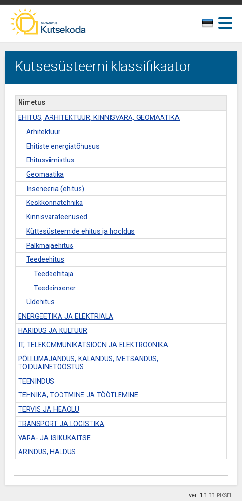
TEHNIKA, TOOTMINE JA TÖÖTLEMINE (78, 395)
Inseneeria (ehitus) (55, 189)
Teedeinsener (55, 288)
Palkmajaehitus (49, 246)
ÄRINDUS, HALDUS (47, 452)
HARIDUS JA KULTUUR (52, 331)
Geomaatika (45, 175)
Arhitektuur (43, 132)
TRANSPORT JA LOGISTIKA (61, 424)
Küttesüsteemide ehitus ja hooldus (80, 231)
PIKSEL (224, 495)
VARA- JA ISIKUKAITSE (54, 438)
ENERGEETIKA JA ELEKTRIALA (65, 316)
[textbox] (209, 25)
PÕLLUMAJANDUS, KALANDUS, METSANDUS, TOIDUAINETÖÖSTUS (88, 363)
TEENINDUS (36, 381)
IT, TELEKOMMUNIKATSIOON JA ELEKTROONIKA (93, 345)
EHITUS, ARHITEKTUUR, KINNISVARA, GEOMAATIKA (99, 118)
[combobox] (211, 25)
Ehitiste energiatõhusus (63, 146)
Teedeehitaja (53, 274)
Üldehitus (40, 302)
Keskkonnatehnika (54, 203)
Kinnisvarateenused (56, 217)
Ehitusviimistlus (50, 160)
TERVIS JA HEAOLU (48, 409)
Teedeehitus (45, 260)
